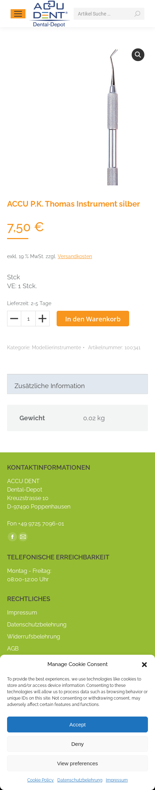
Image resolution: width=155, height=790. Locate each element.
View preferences (77, 763)
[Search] (109, 14)
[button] (144, 664)
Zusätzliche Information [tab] (50, 386)
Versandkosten (75, 256)
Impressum (117, 780)
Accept (77, 724)
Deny (77, 744)
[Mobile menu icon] (18, 13)
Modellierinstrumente (56, 347)
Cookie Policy (40, 780)
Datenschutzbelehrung (79, 780)
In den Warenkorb (93, 319)
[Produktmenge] (28, 318)
